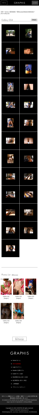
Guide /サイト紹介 (18, 373)
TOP (2, 11)
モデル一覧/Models (10, 11)
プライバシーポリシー (19, 387)
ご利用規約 (16, 383)
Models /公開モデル (18, 370)
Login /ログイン (17, 367)
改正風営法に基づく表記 (20, 380)
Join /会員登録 (17, 363)
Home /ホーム (16, 360)
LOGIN (35, 3)
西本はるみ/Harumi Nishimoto (25, 11)
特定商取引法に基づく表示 (20, 377)
